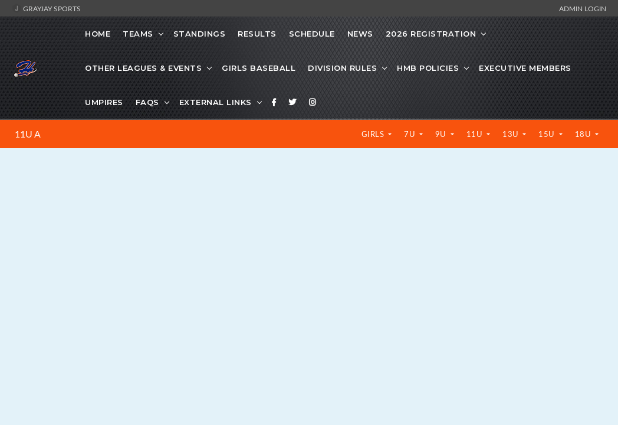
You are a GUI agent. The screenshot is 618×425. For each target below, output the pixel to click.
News (360, 33)
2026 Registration (431, 33)
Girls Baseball (258, 68)
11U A (28, 134)
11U (475, 134)
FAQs (147, 102)
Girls (373, 134)
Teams (138, 33)
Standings (199, 33)
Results (257, 33)
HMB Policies (428, 68)
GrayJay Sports (46, 8)
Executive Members (525, 68)
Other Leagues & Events (143, 68)
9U (442, 134)
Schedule (312, 33)
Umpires (104, 102)
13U (511, 134)
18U (584, 134)
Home (97, 33)
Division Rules (342, 68)
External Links (215, 102)
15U (547, 134)
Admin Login (582, 8)
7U (411, 134)
